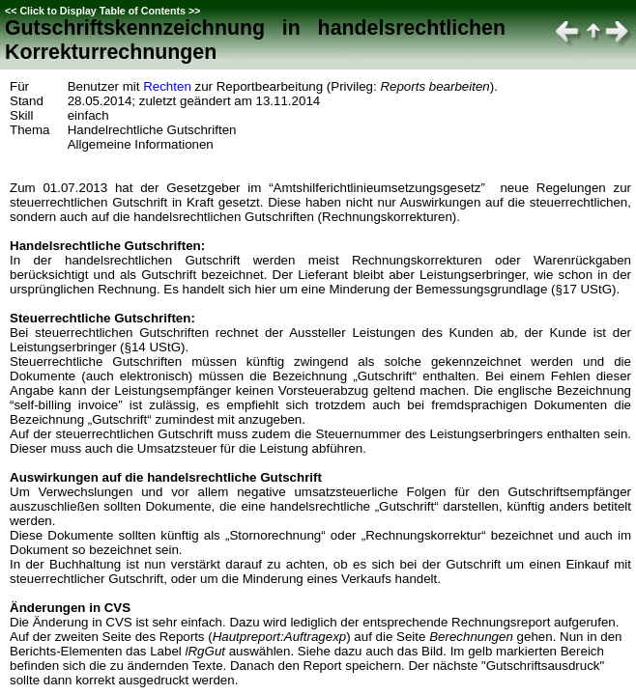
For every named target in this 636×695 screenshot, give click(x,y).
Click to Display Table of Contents (102, 10)
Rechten (167, 86)
